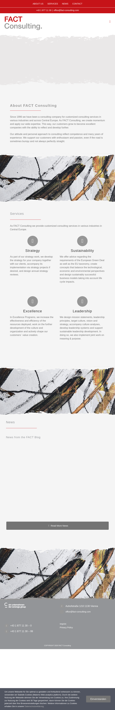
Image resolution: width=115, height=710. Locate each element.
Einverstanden (98, 699)
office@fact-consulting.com (66, 10)
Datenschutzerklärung (34, 706)
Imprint (63, 624)
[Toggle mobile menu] (110, 21)
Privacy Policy (66, 627)
